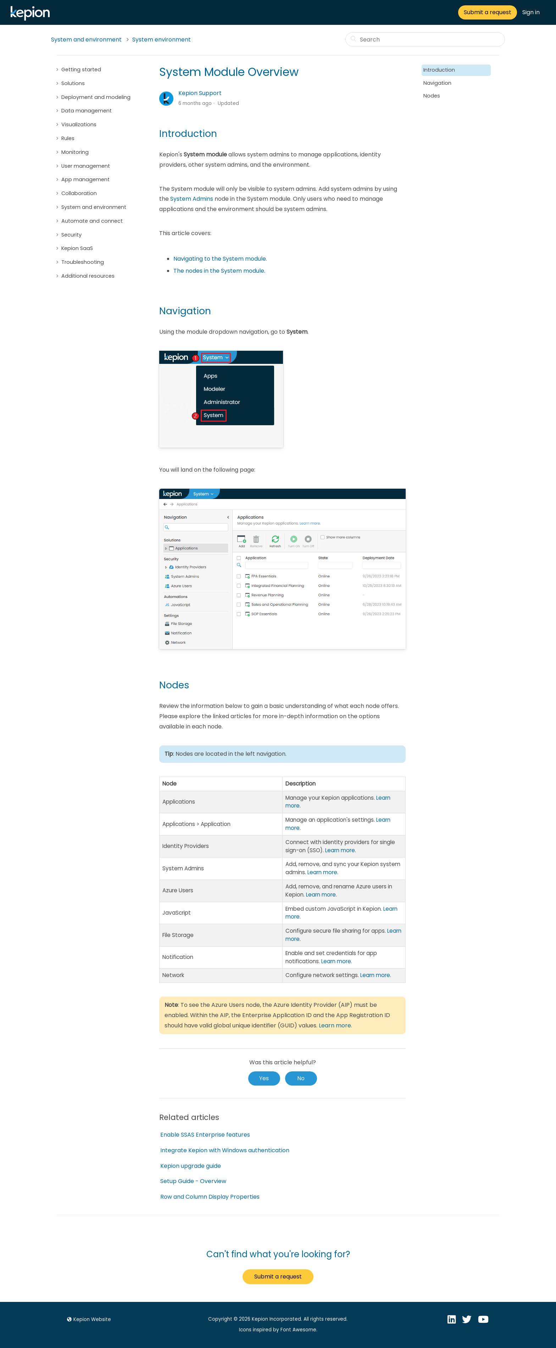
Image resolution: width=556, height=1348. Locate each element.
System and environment (86, 39)
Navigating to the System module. (220, 259)
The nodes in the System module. (219, 271)
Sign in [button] (531, 12)
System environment (161, 39)
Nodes (431, 95)
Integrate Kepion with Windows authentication (224, 1150)
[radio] (264, 1078)
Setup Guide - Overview (193, 1181)
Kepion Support (200, 93)
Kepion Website (88, 1319)
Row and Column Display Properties (210, 1197)
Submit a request (487, 12)
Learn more (340, 850)
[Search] (425, 39)
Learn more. (335, 1025)
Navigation (437, 83)
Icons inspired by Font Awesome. (278, 1329)
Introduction (439, 69)
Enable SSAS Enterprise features (205, 1135)
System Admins (191, 199)
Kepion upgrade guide (190, 1166)
